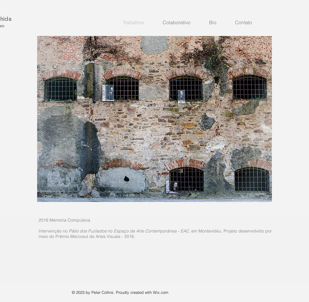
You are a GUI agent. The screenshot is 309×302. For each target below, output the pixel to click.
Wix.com (160, 292)
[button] (154, 119)
